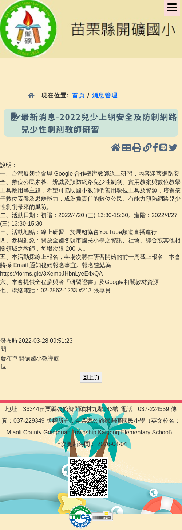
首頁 (78, 95)
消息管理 (105, 95)
